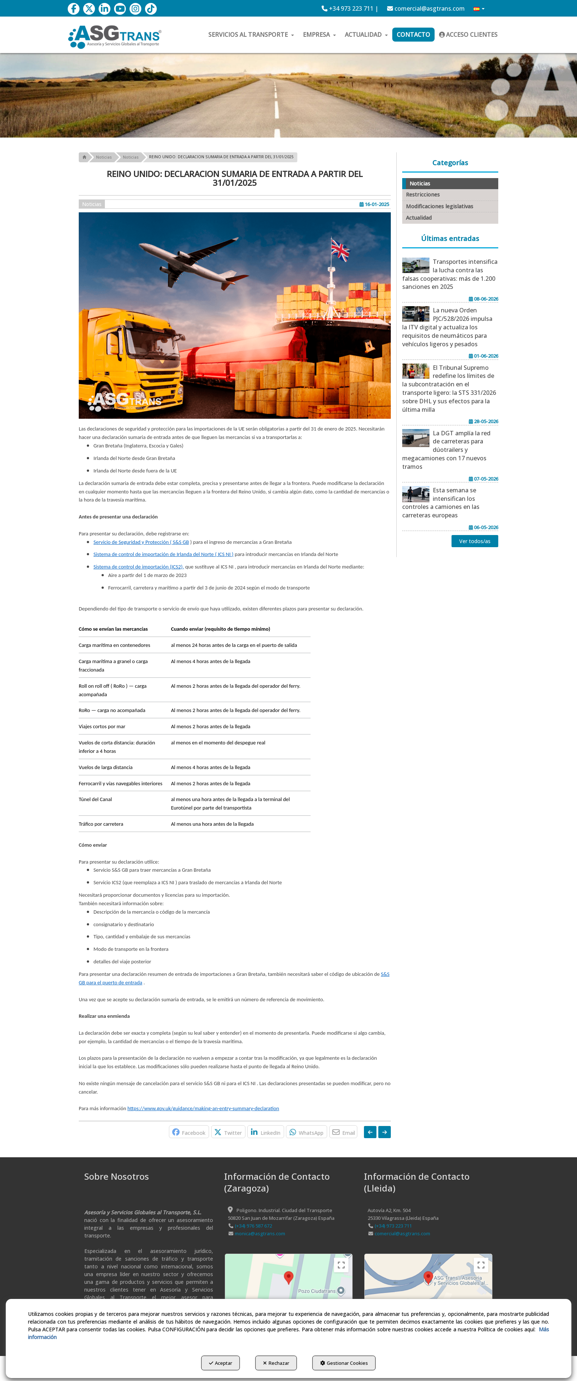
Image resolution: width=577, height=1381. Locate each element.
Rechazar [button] (276, 1363)
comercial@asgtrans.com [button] (426, 8)
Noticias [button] (92, 204)
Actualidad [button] (419, 217)
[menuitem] (350, 8)
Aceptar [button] (219, 1363)
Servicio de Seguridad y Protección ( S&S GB (141, 542)
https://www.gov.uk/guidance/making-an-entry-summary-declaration (203, 1108)
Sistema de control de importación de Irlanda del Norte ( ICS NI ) (163, 554)
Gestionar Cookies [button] (345, 1363)
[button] (73, 9)
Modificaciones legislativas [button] (439, 206)
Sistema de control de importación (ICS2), (138, 566)
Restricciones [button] (423, 194)
